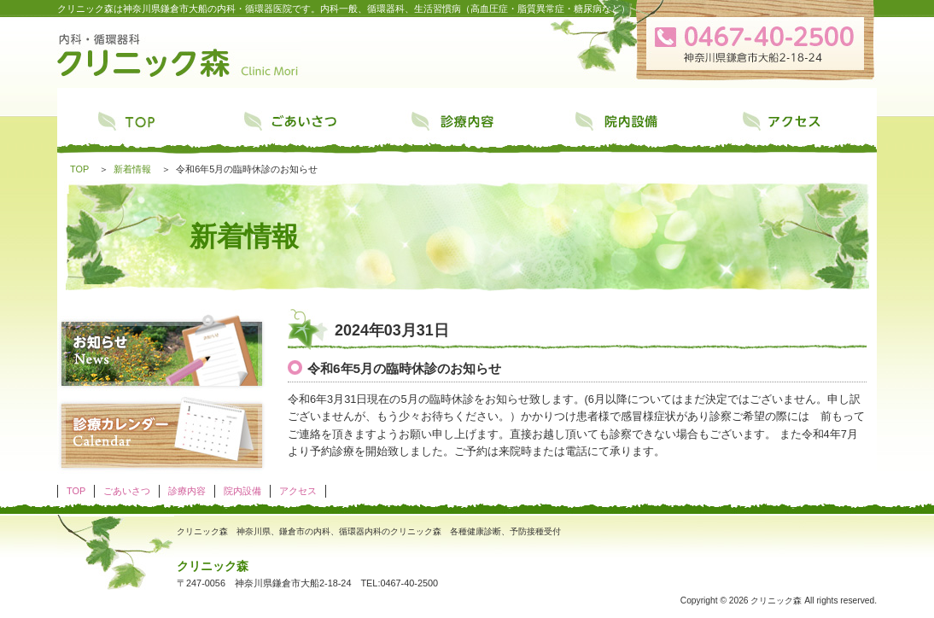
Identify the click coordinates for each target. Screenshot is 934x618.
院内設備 (631, 125)
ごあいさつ (303, 125)
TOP (139, 125)
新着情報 (132, 169)
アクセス (795, 125)
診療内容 (467, 125)
